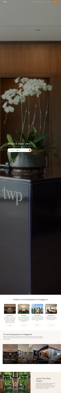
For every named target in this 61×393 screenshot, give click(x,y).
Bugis (35, 359)
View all (58, 342)
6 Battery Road (22, 359)
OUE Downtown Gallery (8, 359)
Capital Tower (52, 359)
